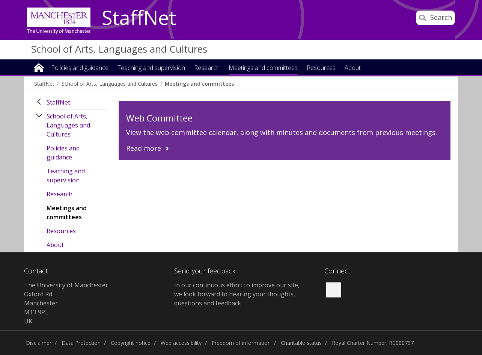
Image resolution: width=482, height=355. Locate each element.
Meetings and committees (199, 83)
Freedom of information (241, 342)
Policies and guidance (63, 152)
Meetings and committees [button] (263, 68)
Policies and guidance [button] (79, 68)
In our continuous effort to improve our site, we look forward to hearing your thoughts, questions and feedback (237, 294)
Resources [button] (321, 68)
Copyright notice (131, 342)
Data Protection (81, 342)
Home (39, 67)
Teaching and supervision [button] (151, 68)
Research (59, 194)
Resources (61, 231)
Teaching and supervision (66, 175)
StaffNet (139, 18)
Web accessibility (181, 342)
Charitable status (301, 342)
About (55, 245)
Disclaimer (38, 342)
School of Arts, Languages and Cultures (119, 49)
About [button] (353, 68)
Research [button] (207, 68)
